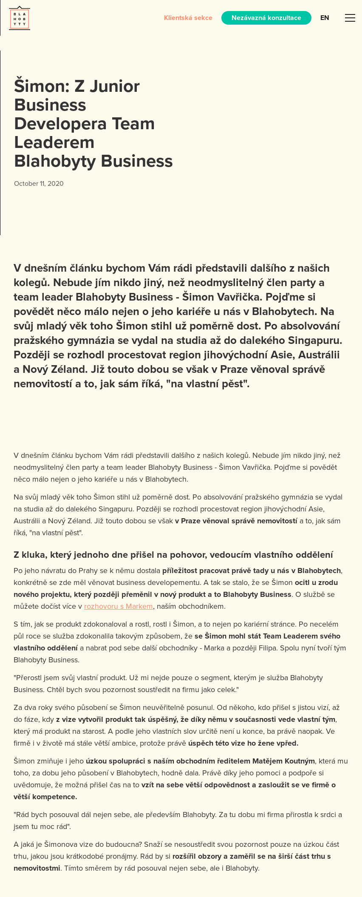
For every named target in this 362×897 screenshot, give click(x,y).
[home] (19, 18)
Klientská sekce (188, 18)
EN (324, 18)
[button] (350, 18)
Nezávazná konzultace (266, 18)
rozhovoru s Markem (118, 606)
